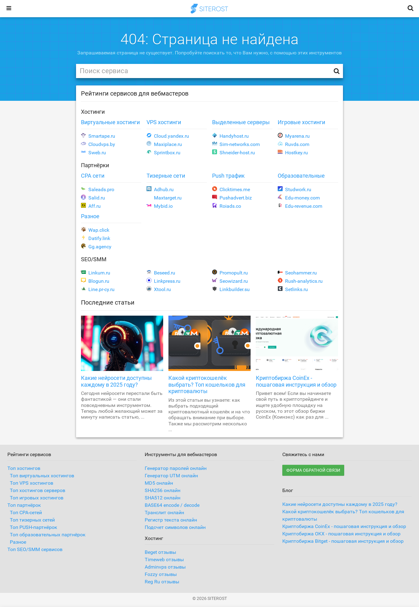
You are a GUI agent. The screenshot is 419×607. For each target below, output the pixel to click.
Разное (90, 216)
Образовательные (301, 175)
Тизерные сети (166, 175)
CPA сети (92, 175)
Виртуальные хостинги (110, 122)
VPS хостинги (164, 122)
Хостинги (93, 111)
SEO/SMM (94, 259)
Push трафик (228, 175)
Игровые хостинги (301, 122)
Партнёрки (95, 165)
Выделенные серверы (241, 122)
